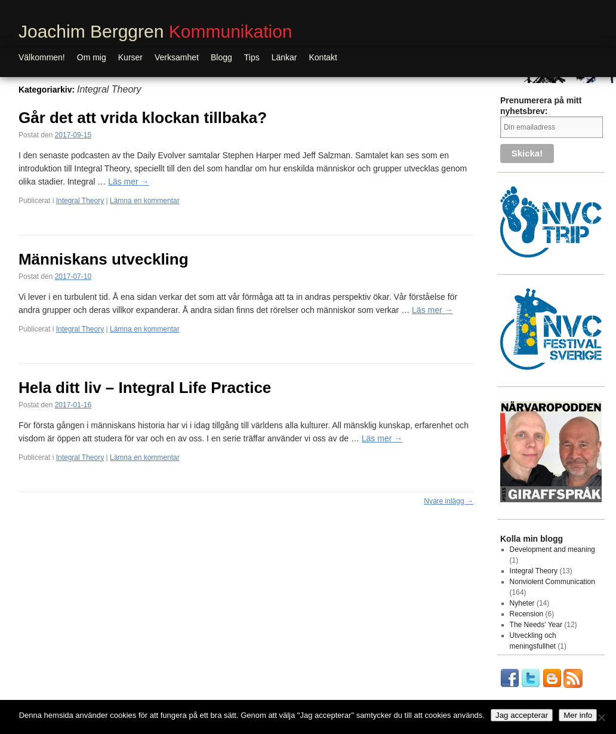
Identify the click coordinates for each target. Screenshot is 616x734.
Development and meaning (552, 549)
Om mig (91, 57)
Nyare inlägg (448, 501)
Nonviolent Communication (552, 582)
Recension (527, 614)
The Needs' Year (536, 625)
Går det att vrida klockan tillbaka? (143, 118)
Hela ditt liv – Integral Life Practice (145, 388)
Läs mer (128, 181)
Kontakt (323, 57)
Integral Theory (80, 200)
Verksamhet (177, 57)
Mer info (577, 715)
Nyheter (522, 603)
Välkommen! (42, 57)
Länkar (284, 57)
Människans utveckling (104, 259)
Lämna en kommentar (145, 200)
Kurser (130, 57)
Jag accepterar (521, 715)
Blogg (221, 57)
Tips (252, 57)
